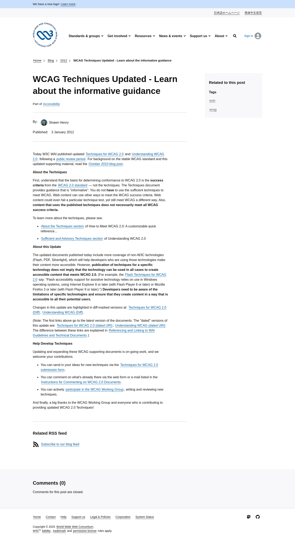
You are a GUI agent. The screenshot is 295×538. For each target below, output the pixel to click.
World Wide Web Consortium (74, 526)
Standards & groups (84, 36)
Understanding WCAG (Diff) (62, 312)
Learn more (68, 4)
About (219, 36)
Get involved (117, 36)
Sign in (252, 36)
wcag (213, 109)
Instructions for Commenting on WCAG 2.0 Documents (81, 382)
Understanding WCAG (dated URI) (140, 325)
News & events (170, 36)
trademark (59, 530)
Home (37, 60)
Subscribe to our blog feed (60, 444)
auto (212, 100)
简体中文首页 (253, 12)
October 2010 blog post (105, 164)
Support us (198, 36)
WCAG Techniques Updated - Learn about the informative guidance (122, 60)
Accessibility (51, 104)
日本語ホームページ (227, 12)
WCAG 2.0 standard (72, 185)
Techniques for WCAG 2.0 (105, 154)
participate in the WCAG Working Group (95, 389)
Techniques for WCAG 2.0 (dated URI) (84, 325)
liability (46, 530)
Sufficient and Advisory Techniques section (72, 238)
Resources (143, 36)
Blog (51, 60)
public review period (70, 159)
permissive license (84, 530)
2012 (63, 60)
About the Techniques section (62, 226)
